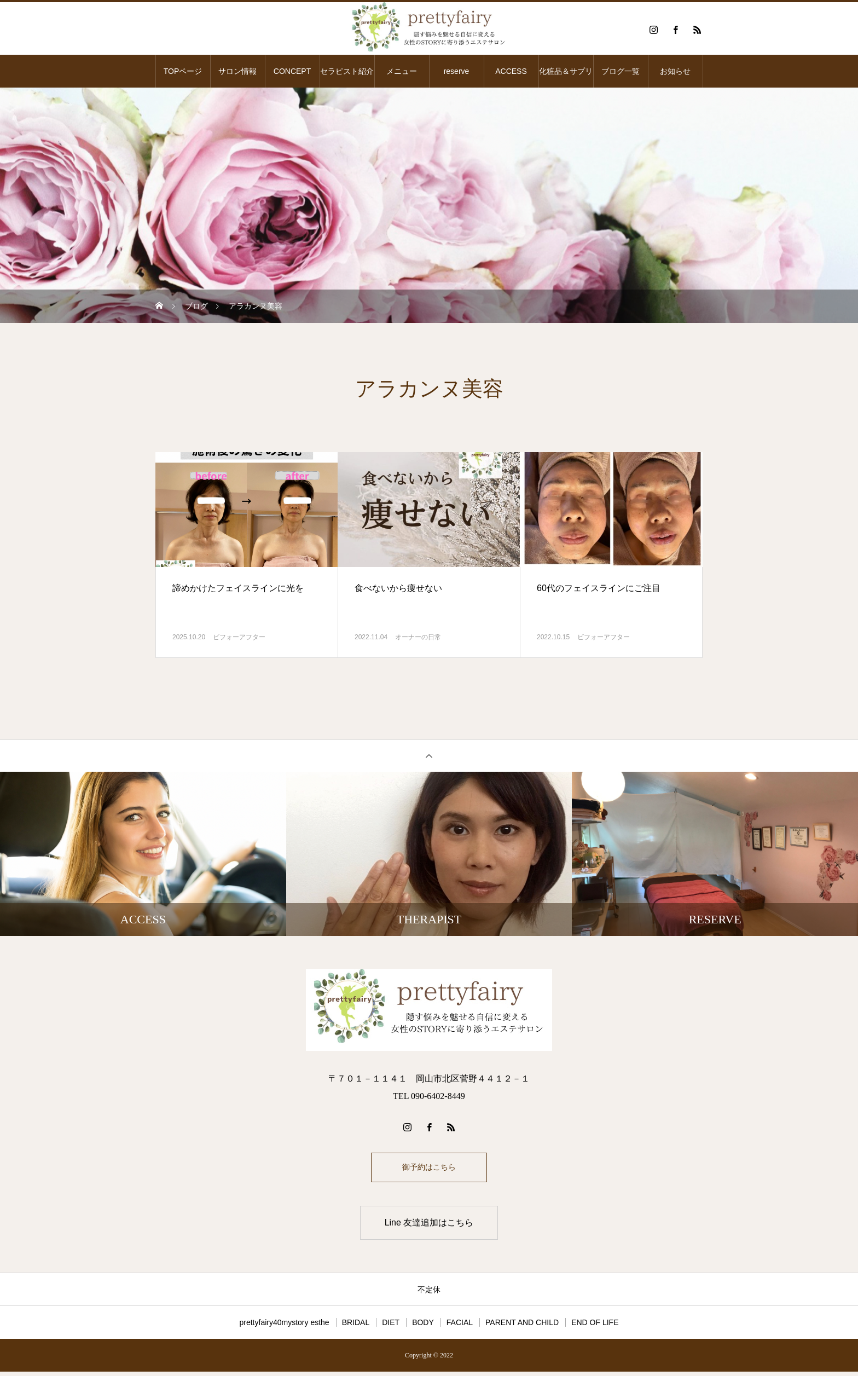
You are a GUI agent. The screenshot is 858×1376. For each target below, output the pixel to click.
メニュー (401, 71)
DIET (390, 1326)
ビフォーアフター (239, 637)
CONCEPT (292, 71)
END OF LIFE (594, 1326)
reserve (456, 71)
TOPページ (183, 71)
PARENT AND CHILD (522, 1326)
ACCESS (511, 71)
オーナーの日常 (418, 637)
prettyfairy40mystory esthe (284, 1326)
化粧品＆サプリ (566, 71)
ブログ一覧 (620, 71)
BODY (423, 1326)
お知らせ (675, 71)
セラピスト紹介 (347, 71)
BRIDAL (356, 1326)
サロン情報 (237, 71)
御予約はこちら (429, 1169)
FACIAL (460, 1326)
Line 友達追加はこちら (429, 1227)
